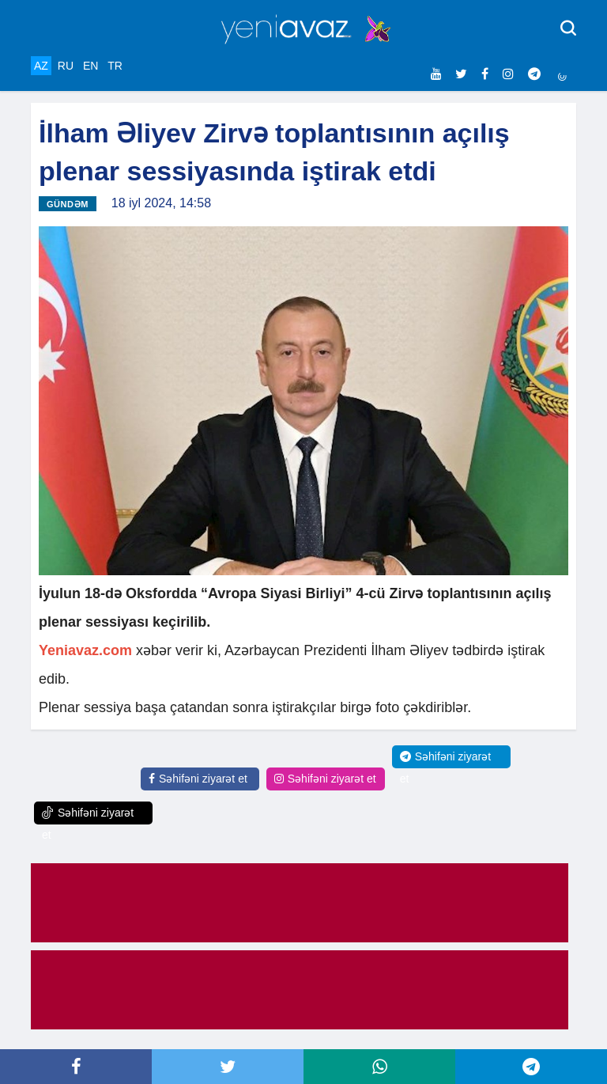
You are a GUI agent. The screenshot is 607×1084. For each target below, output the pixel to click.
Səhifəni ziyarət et (198, 778)
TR (115, 65)
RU (66, 65)
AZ (41, 65)
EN (90, 65)
